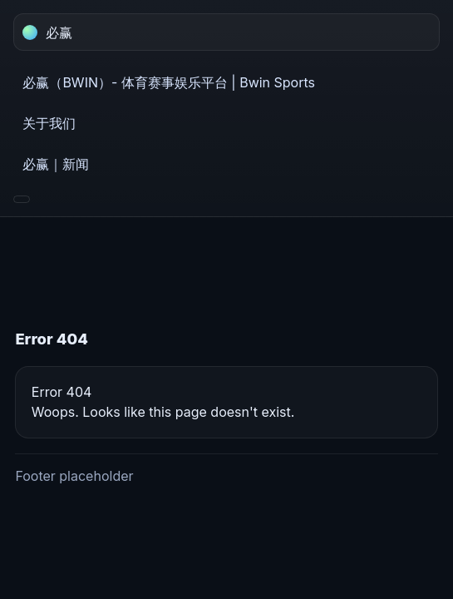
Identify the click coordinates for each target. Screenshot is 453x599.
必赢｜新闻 (55, 164)
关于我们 (49, 123)
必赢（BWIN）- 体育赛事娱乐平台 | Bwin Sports (168, 82)
